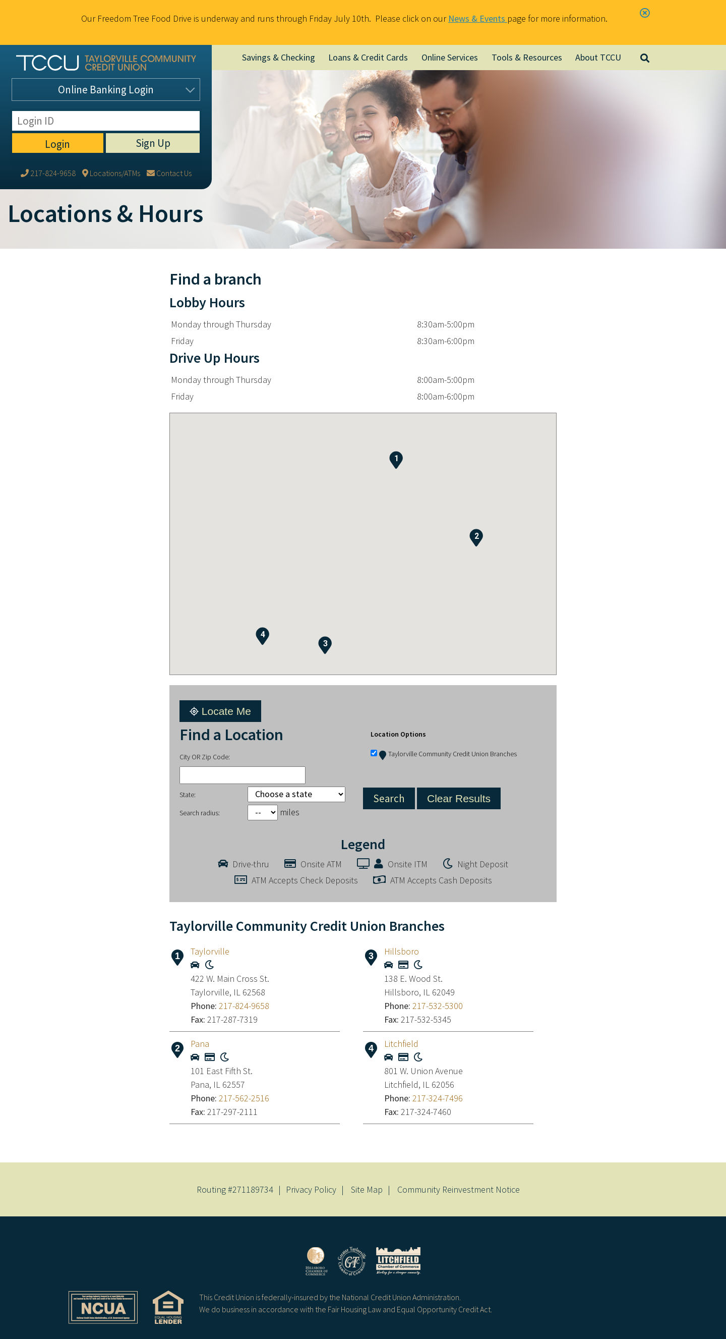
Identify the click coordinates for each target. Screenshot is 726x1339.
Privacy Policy (311, 1189)
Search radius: (199, 812)
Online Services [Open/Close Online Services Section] (449, 57)
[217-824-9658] (48, 114)
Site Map (367, 1189)
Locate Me (220, 711)
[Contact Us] (169, 114)
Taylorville (210, 951)
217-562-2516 (244, 1098)
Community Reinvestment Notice (458, 1189)
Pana (200, 1043)
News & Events (477, 18)
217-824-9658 (244, 1006)
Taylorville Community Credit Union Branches (448, 753)
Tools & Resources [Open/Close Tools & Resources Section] (527, 57)
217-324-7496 (437, 1098)
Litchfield (401, 1043)
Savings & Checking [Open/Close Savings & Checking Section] (278, 57)
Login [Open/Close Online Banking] (106, 89)
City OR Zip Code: (204, 756)
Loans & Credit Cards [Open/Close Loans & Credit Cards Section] (368, 57)
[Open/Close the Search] (645, 57)
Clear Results (459, 798)
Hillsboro (401, 951)
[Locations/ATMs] (111, 114)
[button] (396, 460)
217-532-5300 (437, 1006)
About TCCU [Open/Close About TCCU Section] (598, 57)
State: (187, 794)
